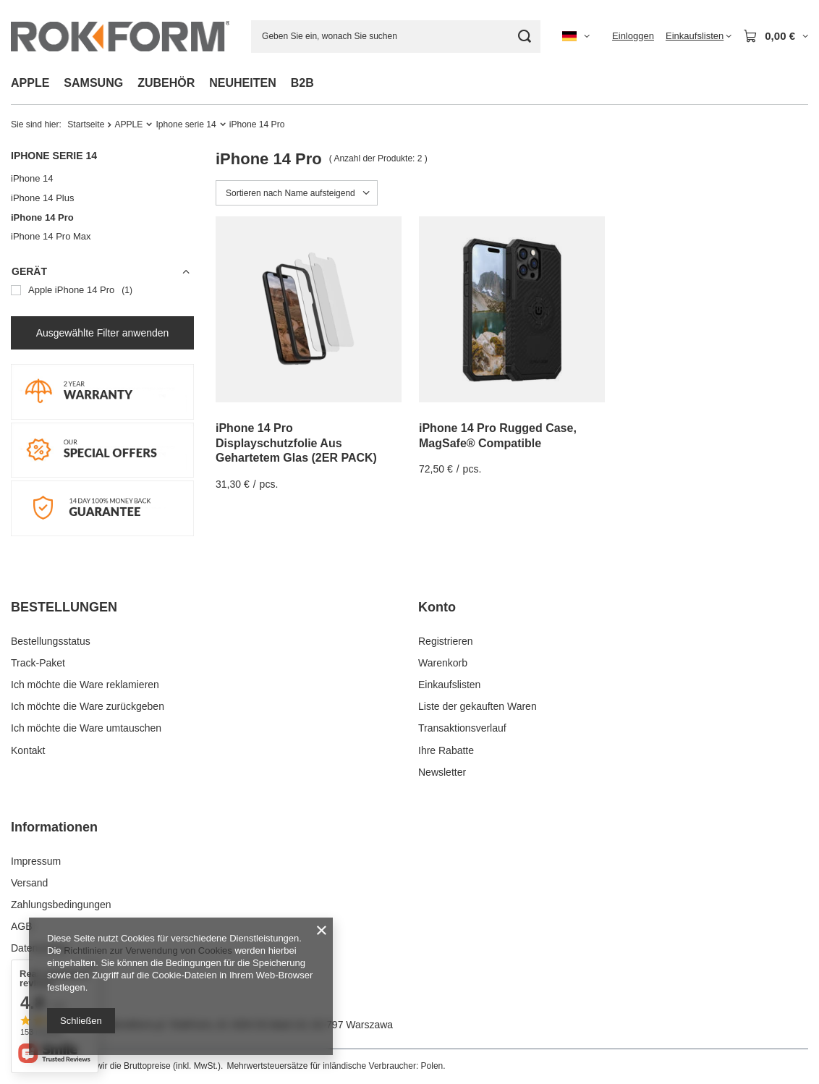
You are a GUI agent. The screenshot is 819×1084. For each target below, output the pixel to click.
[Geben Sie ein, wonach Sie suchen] (395, 36)
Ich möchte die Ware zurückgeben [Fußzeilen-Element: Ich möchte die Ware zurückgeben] (87, 706)
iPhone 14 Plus (42, 197)
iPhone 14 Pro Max (51, 236)
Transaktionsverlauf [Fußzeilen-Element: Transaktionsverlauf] (462, 728)
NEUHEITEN (242, 83)
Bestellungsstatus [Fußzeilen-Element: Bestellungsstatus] (50, 641)
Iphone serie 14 (186, 124)
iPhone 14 (32, 178)
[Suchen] (524, 36)
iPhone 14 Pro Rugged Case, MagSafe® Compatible (498, 435)
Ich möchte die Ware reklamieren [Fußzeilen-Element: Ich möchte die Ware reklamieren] (85, 684)
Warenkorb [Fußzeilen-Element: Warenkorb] (442, 663)
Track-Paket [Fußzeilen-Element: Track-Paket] (38, 663)
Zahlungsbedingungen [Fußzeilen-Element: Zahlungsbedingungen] (61, 904)
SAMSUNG (93, 83)
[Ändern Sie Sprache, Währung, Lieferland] (576, 36)
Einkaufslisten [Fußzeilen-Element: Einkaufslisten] (449, 684)
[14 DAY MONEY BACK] (102, 532)
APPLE (30, 83)
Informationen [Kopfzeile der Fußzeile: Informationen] (54, 827)
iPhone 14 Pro (42, 217)
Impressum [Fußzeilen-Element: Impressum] (36, 861)
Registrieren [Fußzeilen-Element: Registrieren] (445, 641)
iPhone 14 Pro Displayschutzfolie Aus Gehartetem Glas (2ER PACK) (296, 443)
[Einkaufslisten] (698, 36)
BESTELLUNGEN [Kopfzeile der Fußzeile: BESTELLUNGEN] (64, 607)
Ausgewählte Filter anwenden (102, 333)
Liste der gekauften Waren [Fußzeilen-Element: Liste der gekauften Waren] (477, 706)
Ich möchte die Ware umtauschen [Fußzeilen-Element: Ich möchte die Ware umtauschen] (86, 728)
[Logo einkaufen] (120, 36)
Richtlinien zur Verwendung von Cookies (148, 950)
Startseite (85, 124)
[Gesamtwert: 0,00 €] (775, 36)
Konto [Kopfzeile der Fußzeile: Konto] (437, 607)
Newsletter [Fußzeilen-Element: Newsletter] (442, 772)
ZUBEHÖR (166, 83)
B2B (302, 83)
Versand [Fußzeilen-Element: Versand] (29, 883)
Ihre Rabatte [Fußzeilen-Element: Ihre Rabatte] (446, 750)
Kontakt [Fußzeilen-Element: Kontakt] (28, 750)
